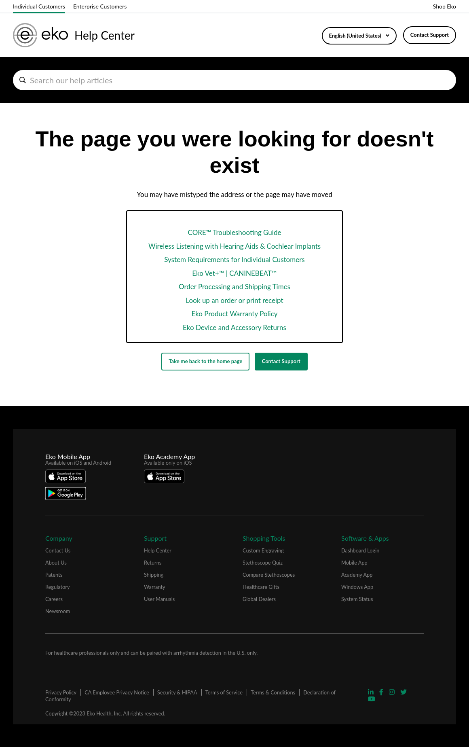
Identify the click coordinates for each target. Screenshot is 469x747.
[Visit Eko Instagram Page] (392, 692)
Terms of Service (224, 692)
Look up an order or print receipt (234, 300)
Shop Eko (444, 6)
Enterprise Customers (100, 6)
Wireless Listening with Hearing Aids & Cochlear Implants (234, 246)
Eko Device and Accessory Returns (234, 327)
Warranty (154, 587)
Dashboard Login (360, 550)
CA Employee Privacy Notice (117, 692)
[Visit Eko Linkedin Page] (371, 692)
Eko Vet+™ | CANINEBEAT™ (234, 273)
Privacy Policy (60, 692)
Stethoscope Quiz (263, 562)
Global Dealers (259, 599)
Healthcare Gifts (261, 587)
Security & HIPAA (177, 692)
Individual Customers (39, 6)
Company (58, 538)
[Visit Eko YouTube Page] (371, 699)
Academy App (356, 574)
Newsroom (57, 611)
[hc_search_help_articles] (234, 80)
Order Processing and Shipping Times (234, 286)
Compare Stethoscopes (269, 574)
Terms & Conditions (273, 692)
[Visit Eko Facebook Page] (382, 692)
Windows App (357, 587)
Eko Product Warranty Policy (234, 313)
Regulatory (57, 587)
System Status (357, 599)
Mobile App (354, 562)
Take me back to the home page (205, 361)
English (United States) (355, 35)
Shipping (153, 574)
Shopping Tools (264, 538)
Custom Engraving (263, 550)
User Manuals (159, 599)
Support (155, 538)
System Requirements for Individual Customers (234, 259)
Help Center (157, 550)
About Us (56, 562)
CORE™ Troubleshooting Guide (234, 232)
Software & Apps (365, 538)
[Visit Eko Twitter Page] (403, 692)
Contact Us (57, 550)
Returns (152, 562)
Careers (54, 599)
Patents (53, 574)
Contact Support (429, 35)
